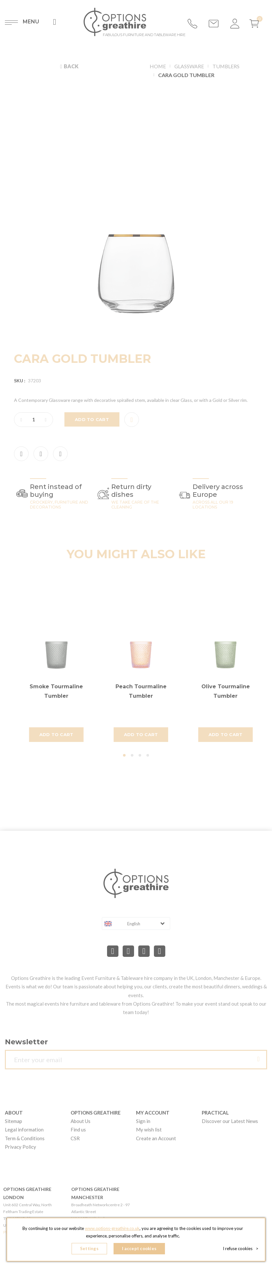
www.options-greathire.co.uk (112, 1228)
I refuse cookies (240, 1248)
